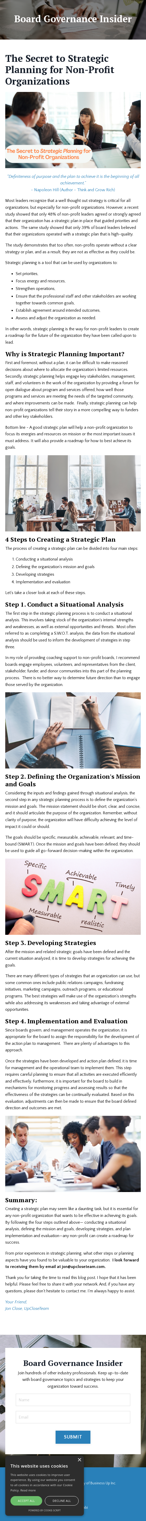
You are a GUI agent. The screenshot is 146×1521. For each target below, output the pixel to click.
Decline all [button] (62, 1501)
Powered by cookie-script (45, 1510)
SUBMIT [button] (73, 1437)
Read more (28, 1490)
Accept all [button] (26, 1501)
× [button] (79, 1460)
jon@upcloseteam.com (83, 1266)
